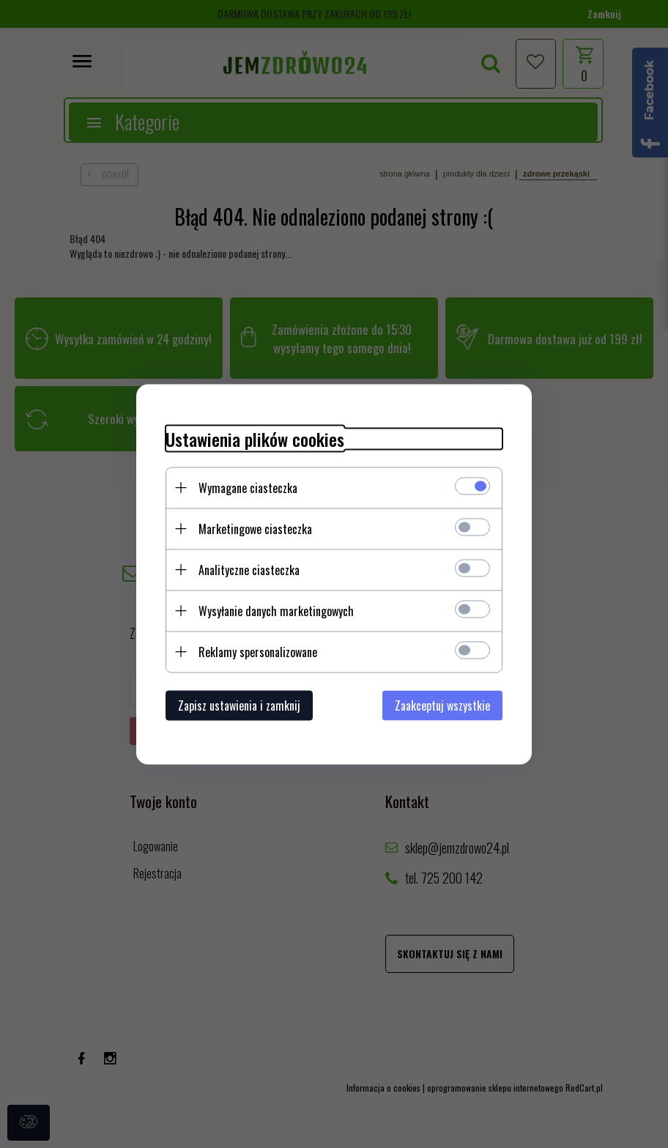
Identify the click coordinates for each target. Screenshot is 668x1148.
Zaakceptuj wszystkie (442, 705)
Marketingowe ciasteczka (255, 528)
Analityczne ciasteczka (249, 569)
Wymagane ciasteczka (247, 487)
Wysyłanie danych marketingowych (276, 610)
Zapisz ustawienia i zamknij (239, 705)
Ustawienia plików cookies (255, 438)
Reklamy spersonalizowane (257, 651)
